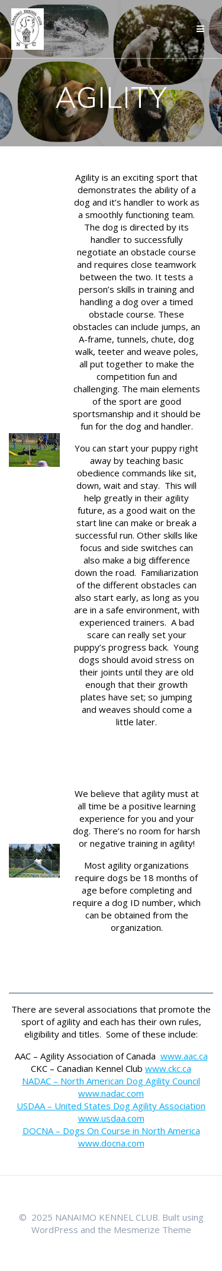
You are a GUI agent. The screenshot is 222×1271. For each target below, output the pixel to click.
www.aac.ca (184, 1056)
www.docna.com (111, 1143)
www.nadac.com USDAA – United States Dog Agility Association (111, 1099)
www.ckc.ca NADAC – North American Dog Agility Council (111, 1074)
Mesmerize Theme (152, 1229)
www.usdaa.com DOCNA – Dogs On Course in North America (111, 1124)
